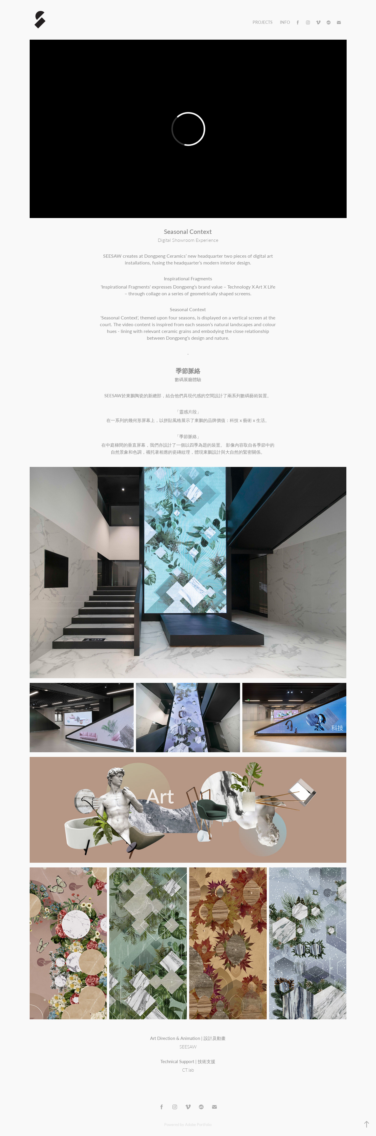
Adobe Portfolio (198, 1124)
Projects (263, 22)
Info (285, 22)
